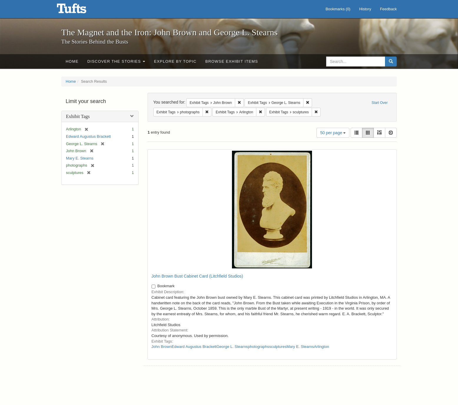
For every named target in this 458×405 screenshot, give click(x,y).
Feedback (388, 9)
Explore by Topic (175, 61)
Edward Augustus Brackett (88, 136)
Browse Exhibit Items (231, 61)
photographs (258, 346)
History (365, 9)
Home (72, 61)
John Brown (162, 346)
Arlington (321, 346)
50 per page (333, 132)
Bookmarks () (338, 9)
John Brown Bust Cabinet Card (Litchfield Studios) (197, 276)
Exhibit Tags (78, 116)
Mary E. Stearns (79, 158)
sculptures (277, 346)
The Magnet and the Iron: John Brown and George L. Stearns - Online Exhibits (79, 10)
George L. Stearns (232, 346)
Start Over (379, 103)
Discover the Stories (116, 61)
